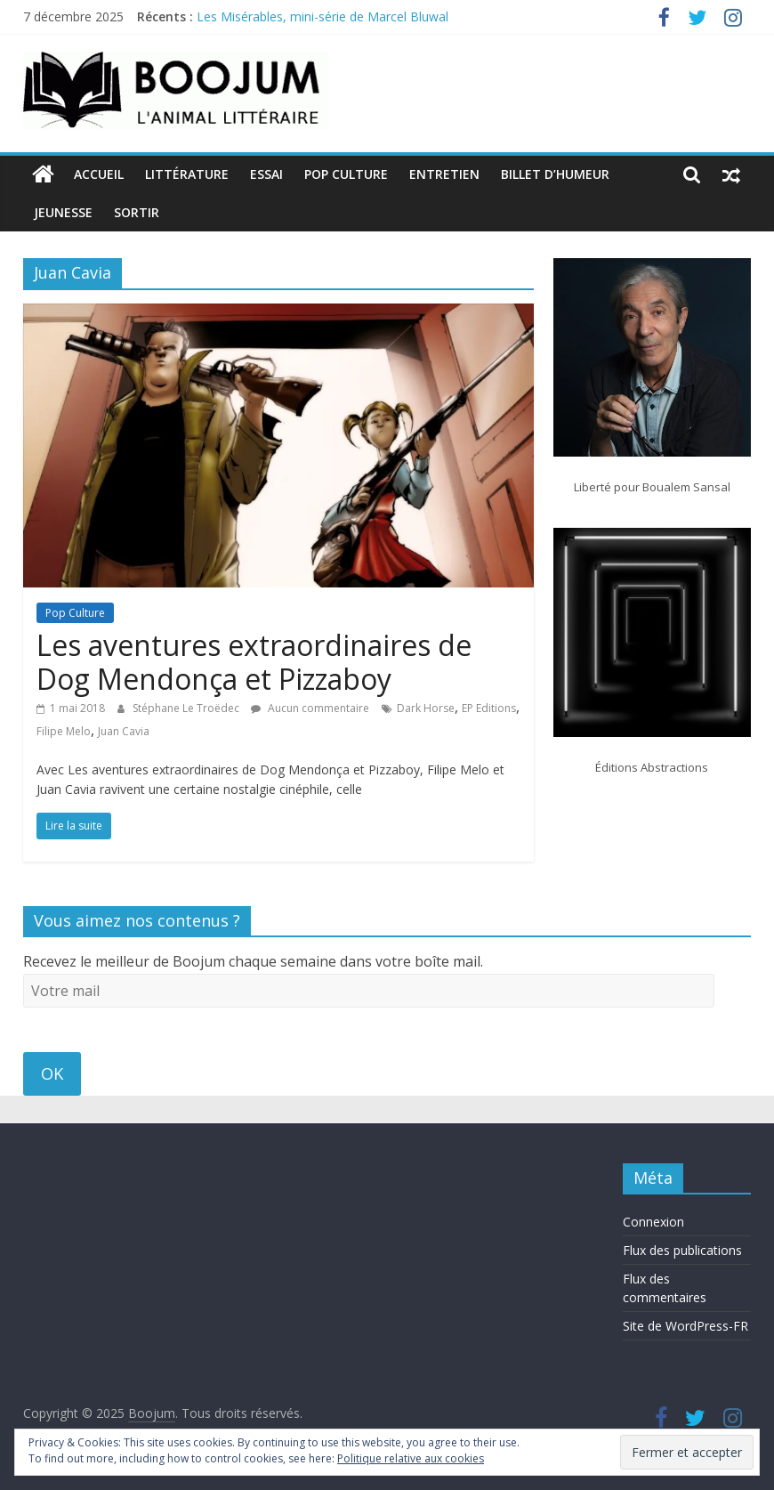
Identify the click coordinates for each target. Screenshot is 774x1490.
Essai (266, 174)
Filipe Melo (63, 731)
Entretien (444, 174)
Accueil (99, 174)
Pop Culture (346, 174)
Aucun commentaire (310, 708)
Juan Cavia (123, 731)
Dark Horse (426, 708)
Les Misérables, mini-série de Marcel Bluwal (322, 16)
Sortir (136, 212)
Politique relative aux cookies (410, 1458)
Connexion (653, 1221)
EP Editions (489, 708)
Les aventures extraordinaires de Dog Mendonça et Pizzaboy (254, 662)
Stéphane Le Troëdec (187, 708)
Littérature (187, 174)
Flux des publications (682, 1250)
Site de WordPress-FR (685, 1325)
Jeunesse (63, 212)
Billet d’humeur (555, 174)
